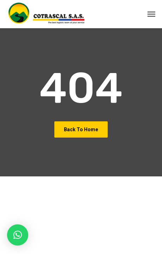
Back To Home (81, 129)
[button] (17, 235)
